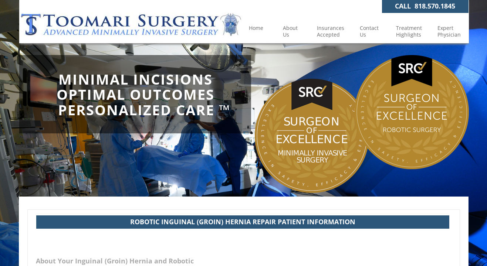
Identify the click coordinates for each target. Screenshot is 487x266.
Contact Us (369, 31)
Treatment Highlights (409, 31)
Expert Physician (449, 31)
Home (256, 27)
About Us (290, 31)
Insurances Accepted (330, 31)
